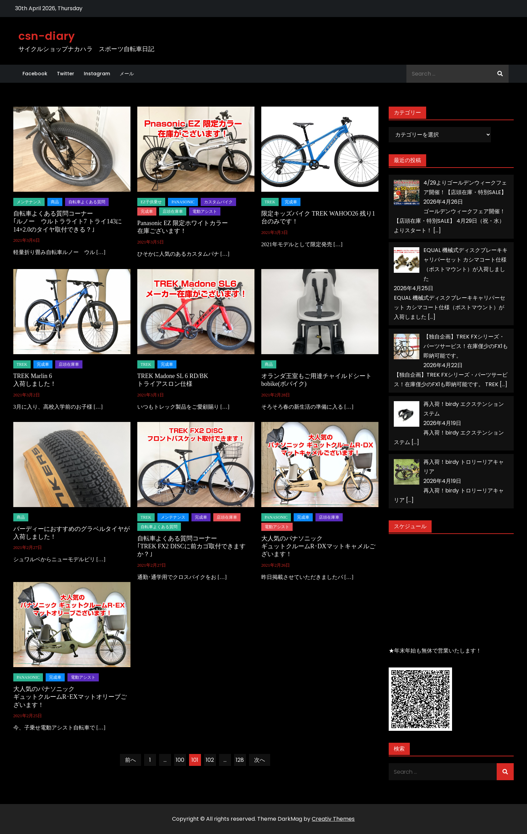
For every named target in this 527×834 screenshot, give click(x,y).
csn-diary (46, 36)
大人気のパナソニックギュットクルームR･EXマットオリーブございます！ (70, 697)
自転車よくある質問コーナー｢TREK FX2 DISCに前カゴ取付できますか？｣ (191, 546)
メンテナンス (29, 202)
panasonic (183, 202)
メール (127, 73)
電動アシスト (204, 211)
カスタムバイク (218, 202)
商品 (55, 202)
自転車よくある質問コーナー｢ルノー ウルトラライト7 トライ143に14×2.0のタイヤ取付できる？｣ (67, 221)
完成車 (147, 211)
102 (210, 760)
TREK (270, 202)
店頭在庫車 (172, 211)
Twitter (65, 73)
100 (180, 760)
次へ (259, 760)
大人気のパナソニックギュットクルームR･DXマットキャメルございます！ (318, 546)
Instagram (97, 73)
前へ (130, 760)
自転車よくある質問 (86, 202)
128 (240, 760)
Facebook (34, 73)
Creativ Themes (333, 819)
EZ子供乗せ (151, 202)
